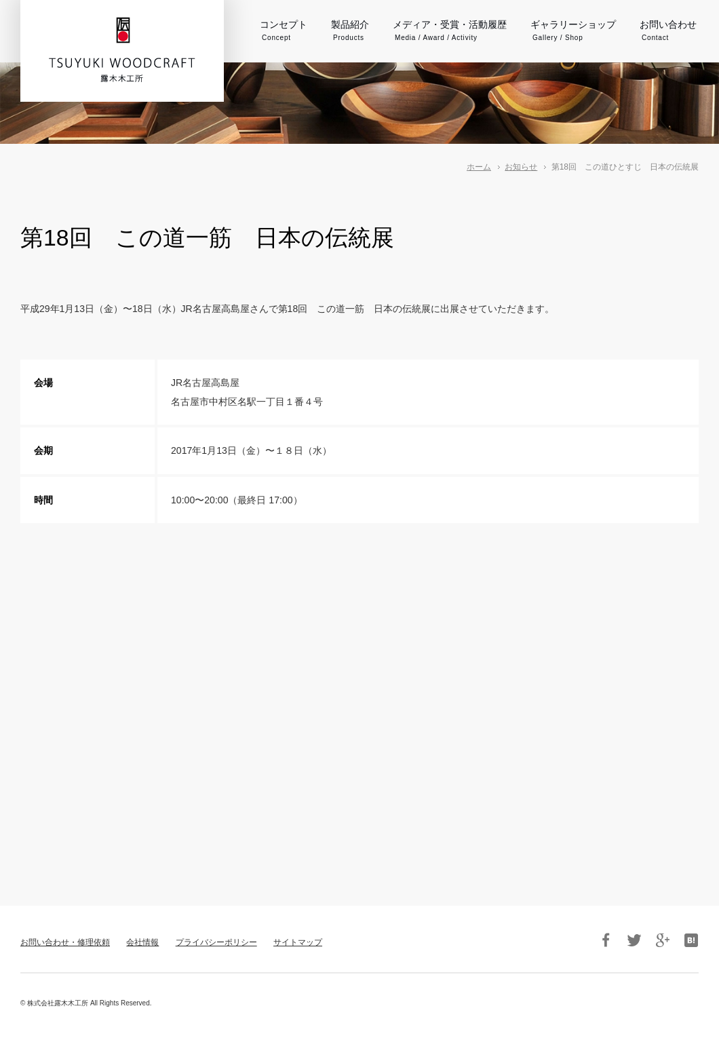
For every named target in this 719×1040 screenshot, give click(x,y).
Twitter (634, 940)
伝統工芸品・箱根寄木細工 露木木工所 (122, 49)
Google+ (662, 940)
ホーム (479, 167)
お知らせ (521, 167)
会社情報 (142, 942)
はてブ (691, 940)
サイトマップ (297, 942)
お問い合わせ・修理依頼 (65, 942)
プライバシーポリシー (216, 942)
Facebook (605, 940)
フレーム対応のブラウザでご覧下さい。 (359, 702)
